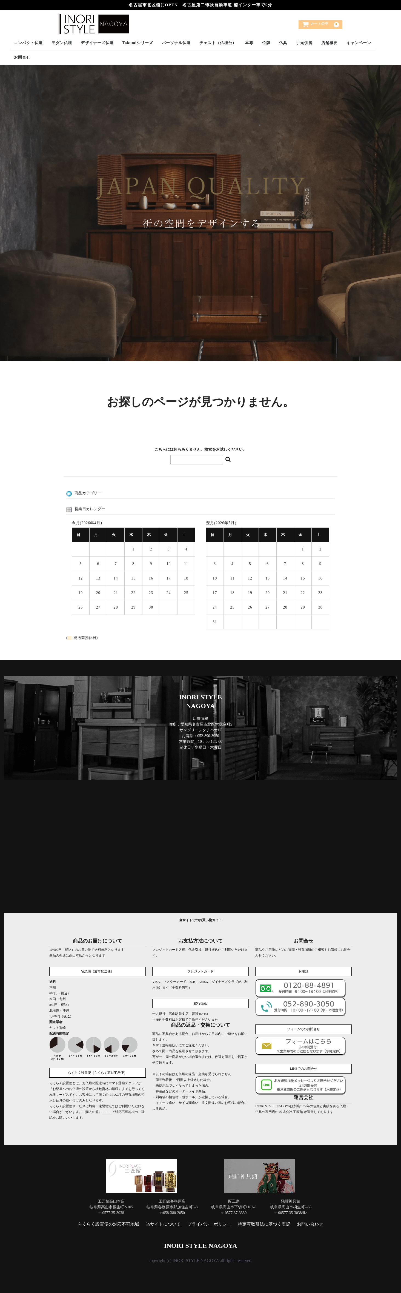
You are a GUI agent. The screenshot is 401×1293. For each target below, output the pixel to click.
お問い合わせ (310, 1223)
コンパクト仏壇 (28, 43)
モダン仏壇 (61, 43)
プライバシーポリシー (209, 1223)
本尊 (249, 43)
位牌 (266, 43)
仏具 (283, 43)
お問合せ (22, 57)
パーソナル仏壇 (176, 43)
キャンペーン (358, 43)
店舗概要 (329, 43)
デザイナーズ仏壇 (97, 43)
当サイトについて (163, 1223)
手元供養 (304, 43)
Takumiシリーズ (137, 43)
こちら (107, 1112)
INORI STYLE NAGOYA (200, 1245)
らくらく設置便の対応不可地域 (108, 1223)
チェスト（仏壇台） (217, 43)
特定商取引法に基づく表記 (264, 1223)
